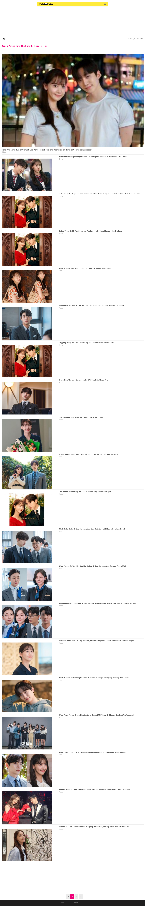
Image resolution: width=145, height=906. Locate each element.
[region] (72, 20)
